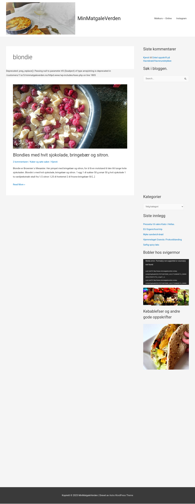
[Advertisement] (166, 139)
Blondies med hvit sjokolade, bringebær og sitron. (63, 155)
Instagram (181, 18)
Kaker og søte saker (41, 161)
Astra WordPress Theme (121, 495)
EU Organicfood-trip (153, 229)
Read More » (19, 184)
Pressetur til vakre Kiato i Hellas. (159, 224)
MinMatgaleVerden (100, 18)
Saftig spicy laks (151, 245)
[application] (166, 272)
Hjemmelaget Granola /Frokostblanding (163, 240)
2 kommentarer (20, 161)
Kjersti (146, 57)
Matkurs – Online (163, 18)
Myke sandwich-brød (153, 235)
